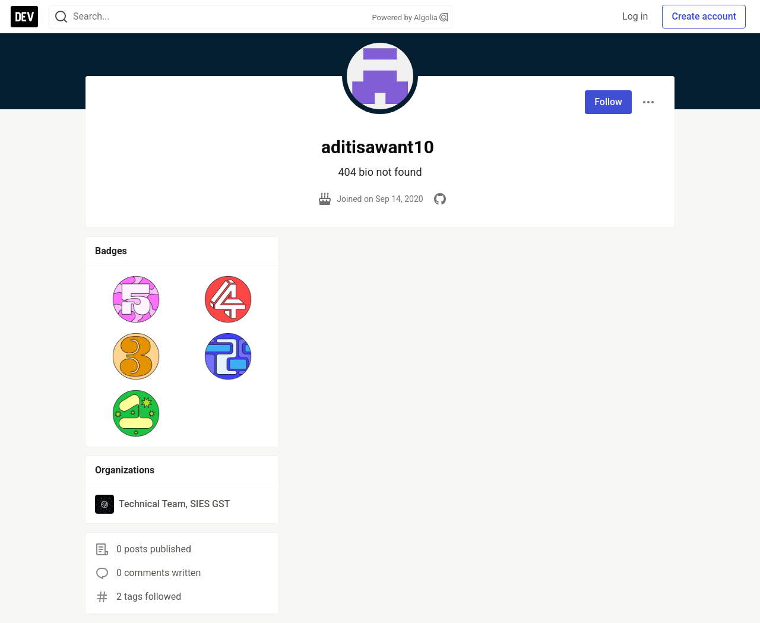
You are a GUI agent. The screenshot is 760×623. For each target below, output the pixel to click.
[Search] (61, 17)
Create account (704, 16)
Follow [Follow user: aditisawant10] (608, 101)
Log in (635, 16)
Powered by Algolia (410, 17)
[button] (136, 299)
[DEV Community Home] (24, 17)
